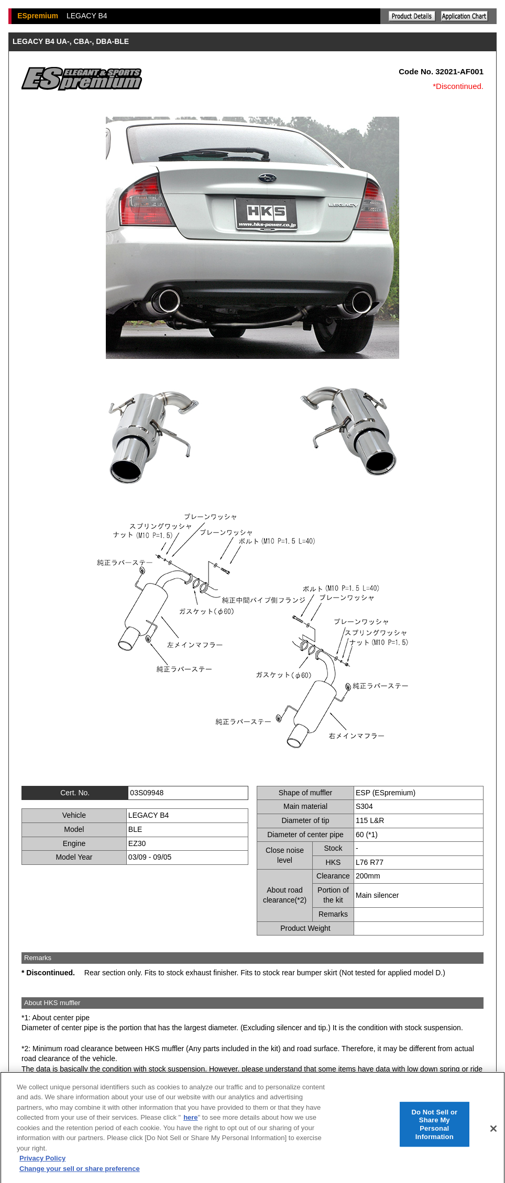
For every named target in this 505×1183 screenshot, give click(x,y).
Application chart (464, 16)
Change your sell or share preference (79, 1174)
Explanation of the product (412, 16)
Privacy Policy (42, 1163)
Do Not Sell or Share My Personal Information (434, 1129)
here (190, 1122)
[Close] (493, 1133)
